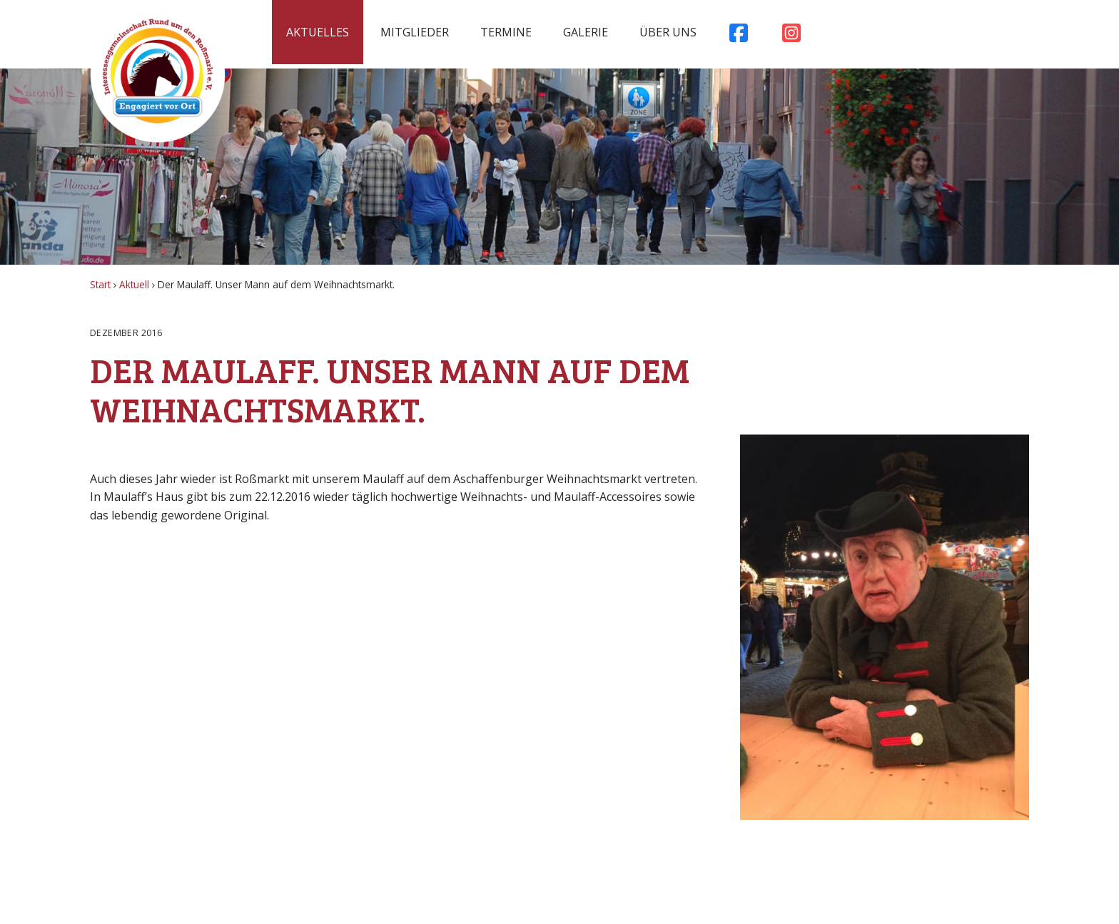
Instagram (791, 36)
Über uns (668, 32)
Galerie (585, 32)
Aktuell (134, 284)
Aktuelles (317, 32)
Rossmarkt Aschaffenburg (158, 75)
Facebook (739, 36)
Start (100, 284)
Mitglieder (414, 32)
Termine (506, 32)
